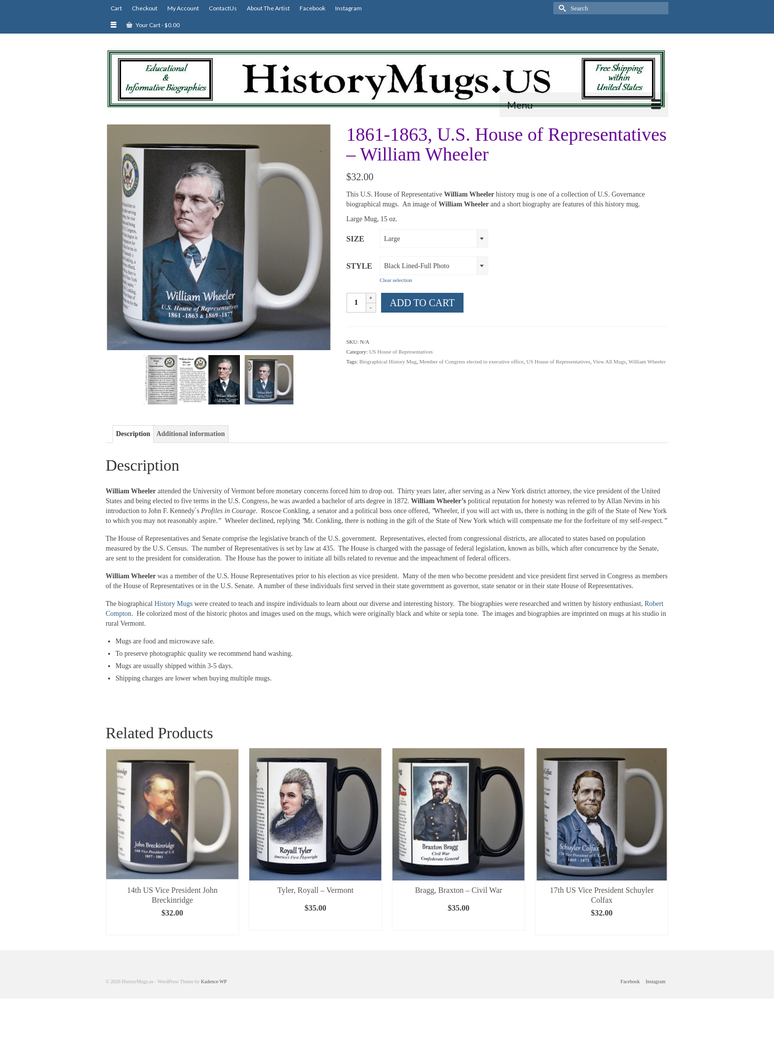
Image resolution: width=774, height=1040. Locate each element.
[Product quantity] (356, 303)
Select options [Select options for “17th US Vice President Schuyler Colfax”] (602, 927)
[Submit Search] (560, 8)
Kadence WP (214, 981)
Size (355, 239)
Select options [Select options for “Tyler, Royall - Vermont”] (315, 923)
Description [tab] (133, 434)
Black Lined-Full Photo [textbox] (416, 266)
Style (359, 266)
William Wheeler (646, 361)
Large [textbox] (392, 238)
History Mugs (173, 603)
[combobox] (434, 238)
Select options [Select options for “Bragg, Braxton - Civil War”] (458, 923)
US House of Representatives (401, 352)
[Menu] (584, 104)
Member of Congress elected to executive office (472, 361)
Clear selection (396, 280)
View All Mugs (609, 361)
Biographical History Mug (388, 361)
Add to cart (422, 302)
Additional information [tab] (190, 434)
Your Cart (153, 25)
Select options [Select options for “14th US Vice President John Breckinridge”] (172, 927)
